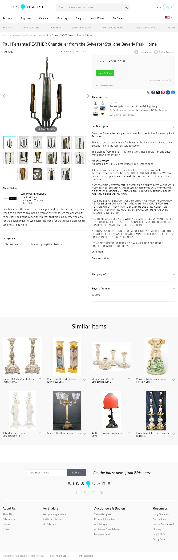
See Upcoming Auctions (54, 514)
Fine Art (7, 27)
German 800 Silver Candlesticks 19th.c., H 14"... (18, 380)
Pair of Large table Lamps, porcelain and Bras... (153, 435)
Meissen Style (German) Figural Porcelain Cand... (151, 380)
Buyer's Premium (101, 288)
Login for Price (105, 73)
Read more (20, 224)
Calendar (44, 18)
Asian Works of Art (146, 27)
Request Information (104, 519)
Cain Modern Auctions (33, 193)
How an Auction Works (164, 524)
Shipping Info (99, 274)
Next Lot (81, 51)
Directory (62, 18)
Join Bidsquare (49, 524)
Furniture (55, 27)
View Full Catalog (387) (122, 114)
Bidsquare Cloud (102, 534)
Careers (6, 524)
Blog (78, 18)
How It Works (97, 18)
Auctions (7, 18)
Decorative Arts (31, 27)
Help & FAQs (159, 534)
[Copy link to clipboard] (148, 93)
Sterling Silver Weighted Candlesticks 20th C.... (103, 380)
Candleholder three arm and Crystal (64, 433)
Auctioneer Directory (52, 519)
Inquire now (145, 52)
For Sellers (118, 18)
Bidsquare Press (10, 519)
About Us (7, 514)
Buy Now (26, 18)
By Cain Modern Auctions (122, 110)
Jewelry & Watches (82, 27)
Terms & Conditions (85, 556)
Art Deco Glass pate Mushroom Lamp (107, 435)
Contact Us (8, 529)
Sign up (169, 7)
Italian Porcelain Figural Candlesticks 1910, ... (14, 435)
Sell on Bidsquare (102, 514)
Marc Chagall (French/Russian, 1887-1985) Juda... (62, 380)
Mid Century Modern (114, 27)
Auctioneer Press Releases (107, 529)
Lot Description (100, 126)
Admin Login (100, 524)
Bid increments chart (104, 86)
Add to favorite (166, 52)
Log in (158, 7)
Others (171, 27)
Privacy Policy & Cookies (59, 556)
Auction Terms (160, 519)
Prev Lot (66, 51)
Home (5, 35)
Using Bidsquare (161, 514)
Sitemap (157, 529)
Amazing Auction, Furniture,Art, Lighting (27, 35)
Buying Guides (160, 539)
